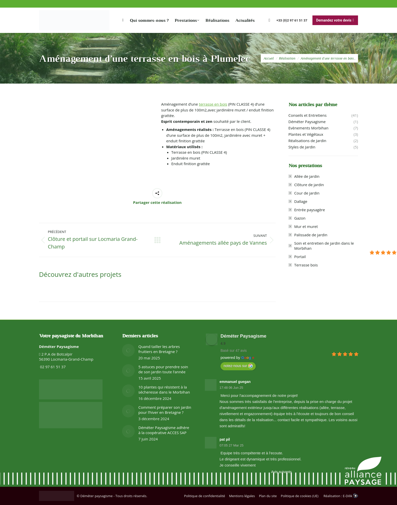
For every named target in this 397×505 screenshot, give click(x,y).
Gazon (300, 218)
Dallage (300, 201)
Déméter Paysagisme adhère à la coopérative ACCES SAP (163, 430)
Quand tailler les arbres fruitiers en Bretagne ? (159, 349)
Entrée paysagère (309, 209)
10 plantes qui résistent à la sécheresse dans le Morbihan (164, 389)
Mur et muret (306, 226)
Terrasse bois (306, 264)
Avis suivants (281, 472)
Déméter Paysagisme (243, 336)
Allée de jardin (307, 176)
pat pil (225, 439)
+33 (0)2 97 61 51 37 (291, 20)
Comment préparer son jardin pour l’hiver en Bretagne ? (164, 410)
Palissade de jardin (310, 234)
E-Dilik (350, 496)
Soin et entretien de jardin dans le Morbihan (324, 246)
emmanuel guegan (235, 382)
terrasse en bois (213, 104)
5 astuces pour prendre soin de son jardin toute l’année (163, 369)
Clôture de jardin (309, 184)
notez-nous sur (238, 366)
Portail (300, 256)
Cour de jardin (307, 193)
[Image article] (128, 350)
